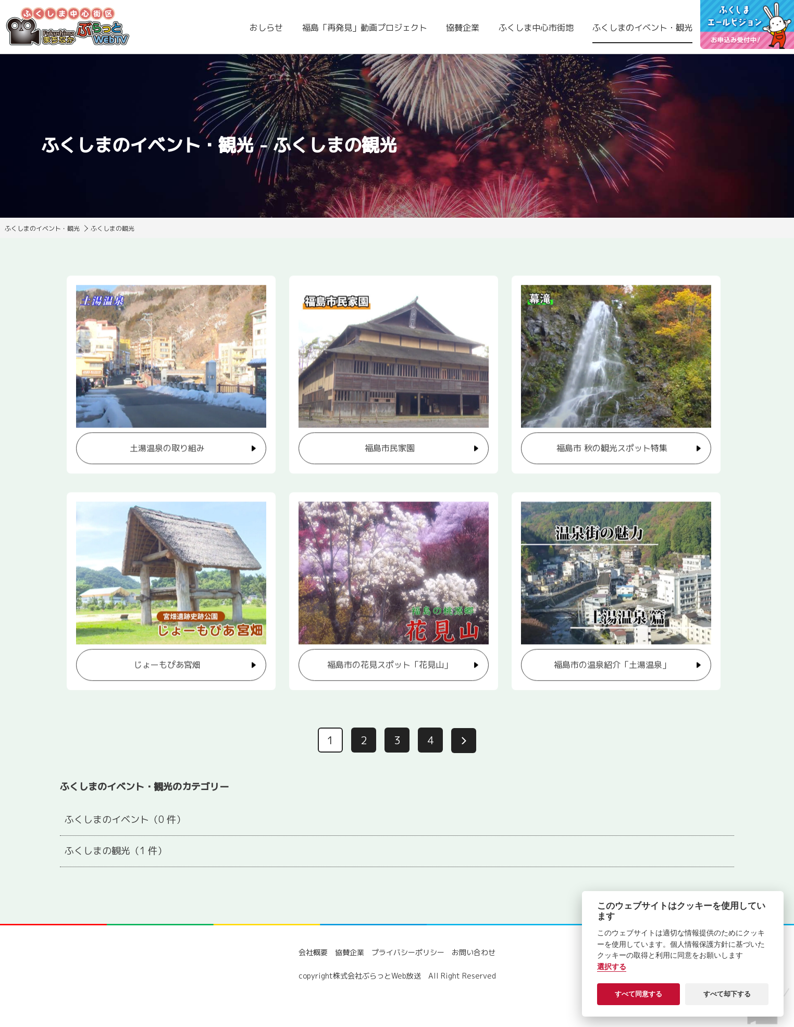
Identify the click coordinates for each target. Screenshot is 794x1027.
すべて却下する (727, 994)
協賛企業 (462, 27)
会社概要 (313, 952)
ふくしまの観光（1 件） (116, 850)
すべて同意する (638, 994)
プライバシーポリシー (407, 952)
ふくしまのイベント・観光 (642, 27)
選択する (611, 966)
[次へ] (463, 740)
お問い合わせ (473, 952)
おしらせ (266, 27)
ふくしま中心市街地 (536, 27)
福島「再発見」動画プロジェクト (364, 27)
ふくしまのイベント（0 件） (125, 819)
